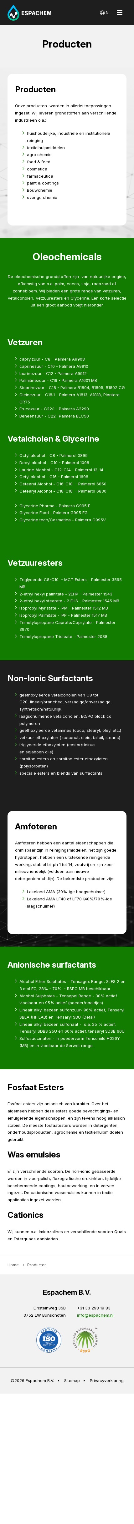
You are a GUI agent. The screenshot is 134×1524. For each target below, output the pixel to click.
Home (13, 1464)
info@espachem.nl (95, 1514)
